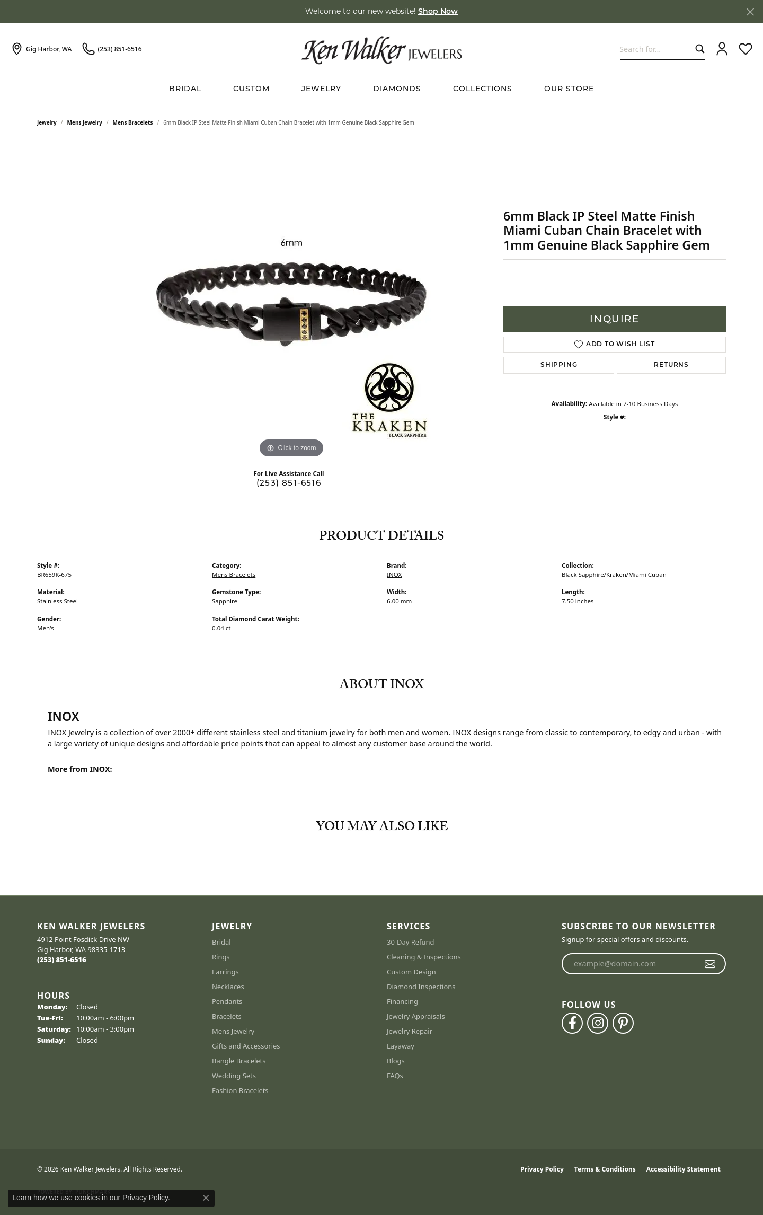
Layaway (400, 1046)
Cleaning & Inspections (424, 957)
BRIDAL (185, 88)
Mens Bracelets (133, 122)
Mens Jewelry (84, 122)
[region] (291, 302)
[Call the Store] (61, 959)
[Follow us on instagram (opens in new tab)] (597, 1023)
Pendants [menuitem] (227, 1001)
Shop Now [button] (438, 12)
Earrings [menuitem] (225, 971)
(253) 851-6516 (288, 483)
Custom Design (411, 971)
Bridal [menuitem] (221, 942)
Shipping (558, 365)
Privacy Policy (542, 1169)
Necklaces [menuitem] (228, 986)
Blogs (396, 1061)
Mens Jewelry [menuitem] (233, 1031)
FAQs (395, 1075)
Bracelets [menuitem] (227, 1016)
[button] (722, 49)
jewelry (47, 122)
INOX (394, 574)
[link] (41, 49)
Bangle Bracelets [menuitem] (239, 1061)
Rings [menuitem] (221, 957)
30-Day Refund (410, 942)
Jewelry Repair (409, 1031)
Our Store (569, 88)
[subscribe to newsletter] (710, 963)
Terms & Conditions (605, 1169)
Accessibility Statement (683, 1169)
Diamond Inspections (421, 986)
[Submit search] (697, 49)
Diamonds (397, 88)
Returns (671, 365)
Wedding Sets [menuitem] (234, 1075)
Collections (482, 88)
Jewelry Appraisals (416, 1016)
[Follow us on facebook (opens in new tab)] (572, 1023)
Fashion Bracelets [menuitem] (240, 1090)
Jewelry (321, 88)
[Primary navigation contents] (381, 89)
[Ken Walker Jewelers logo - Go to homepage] (381, 48)
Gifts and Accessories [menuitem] (246, 1046)
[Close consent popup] (206, 1198)
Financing (402, 1001)
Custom (251, 88)
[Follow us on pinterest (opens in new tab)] (623, 1023)
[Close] (750, 12)
